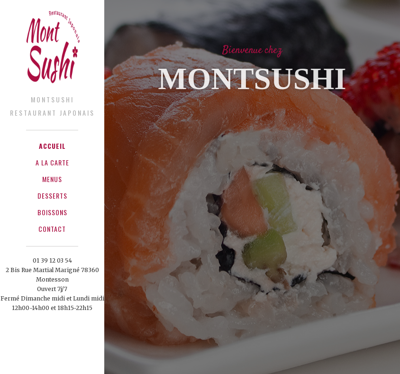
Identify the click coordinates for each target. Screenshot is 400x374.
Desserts (52, 196)
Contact (52, 229)
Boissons (52, 212)
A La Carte (52, 162)
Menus (52, 179)
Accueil (52, 146)
